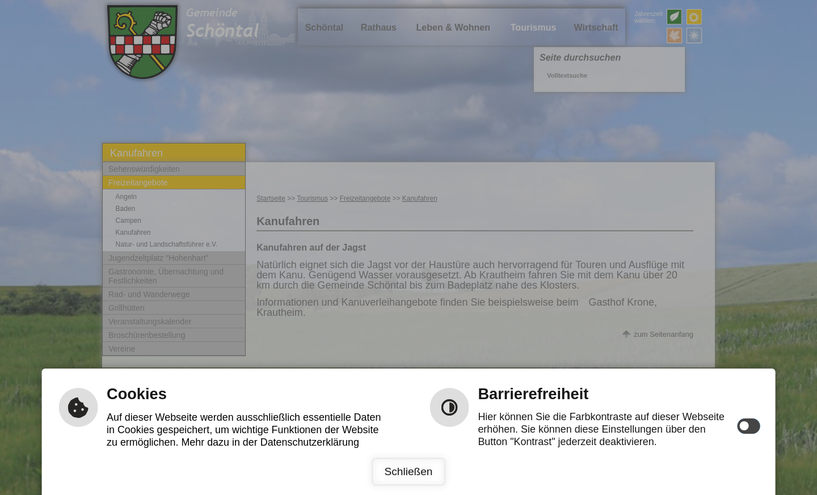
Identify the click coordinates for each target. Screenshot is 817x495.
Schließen (408, 471)
